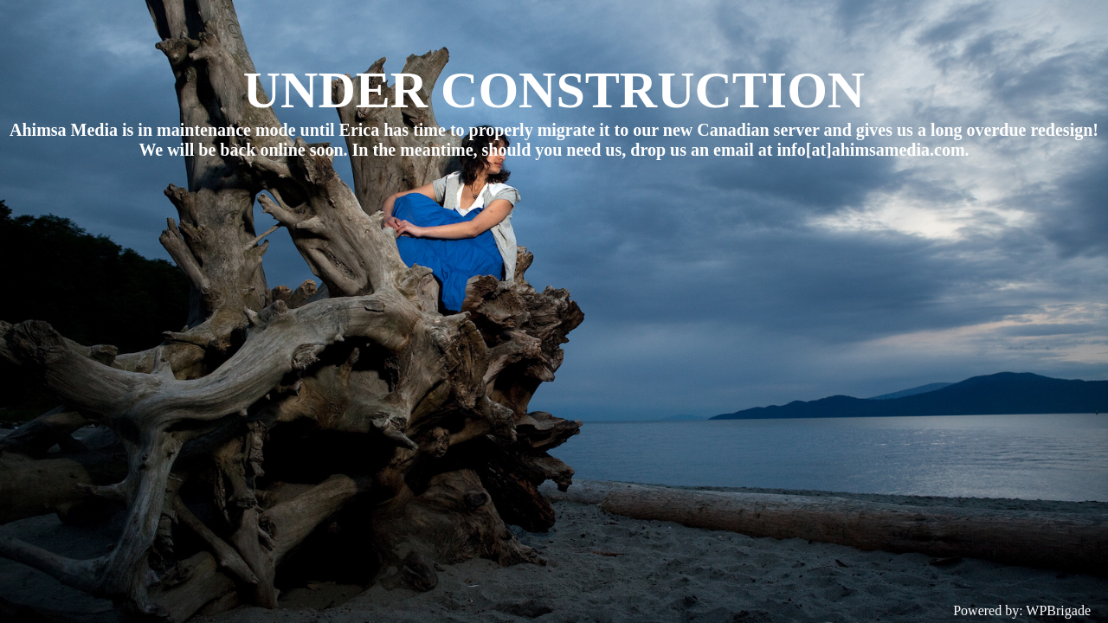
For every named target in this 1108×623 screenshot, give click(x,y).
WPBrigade (1058, 610)
